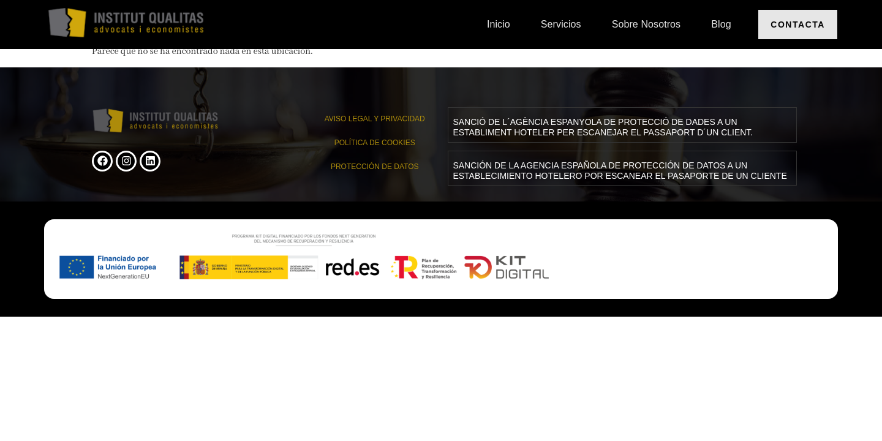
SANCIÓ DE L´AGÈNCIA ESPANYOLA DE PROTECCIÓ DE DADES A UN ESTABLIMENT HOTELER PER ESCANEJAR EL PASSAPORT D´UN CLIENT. (603, 127)
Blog (721, 24)
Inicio (498, 24)
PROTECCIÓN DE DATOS (375, 166)
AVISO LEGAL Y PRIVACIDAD (375, 119)
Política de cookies (374, 142)
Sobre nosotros (646, 24)
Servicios (561, 24)
